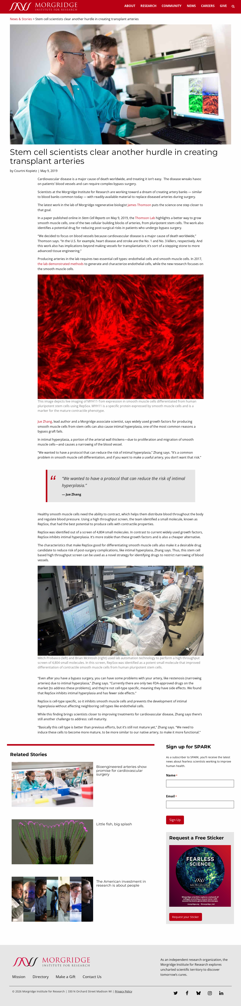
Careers (208, 6)
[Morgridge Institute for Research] (51, 971)
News (191, 6)
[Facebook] (187, 993)
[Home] (43, 7)
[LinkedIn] (221, 993)
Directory (41, 976)
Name (171, 775)
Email (171, 796)
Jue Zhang (45, 421)
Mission (18, 976)
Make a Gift (65, 976)
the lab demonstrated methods (61, 264)
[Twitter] (175, 993)
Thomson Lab (145, 218)
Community (171, 6)
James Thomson (139, 205)
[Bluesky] (198, 993)
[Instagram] (210, 993)
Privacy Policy (123, 991)
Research (148, 6)
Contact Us (92, 976)
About (129, 6)
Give (223, 6)
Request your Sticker (185, 917)
